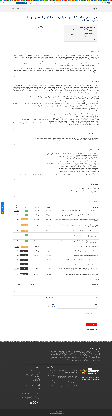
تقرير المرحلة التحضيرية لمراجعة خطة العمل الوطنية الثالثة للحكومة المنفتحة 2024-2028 (67, 377)
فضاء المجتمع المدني (45, 3)
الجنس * (53, 304)
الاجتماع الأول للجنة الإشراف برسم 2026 (68, 386)
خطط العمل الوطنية (62, 3)
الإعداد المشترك (51, 373)
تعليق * (95, 311)
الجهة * (95, 304)
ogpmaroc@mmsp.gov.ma (31, 389)
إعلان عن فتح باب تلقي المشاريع (70, 382)
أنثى (49, 306)
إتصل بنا (31, 3)
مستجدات (73, 3)
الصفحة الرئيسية (27, 9)
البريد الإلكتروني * (50, 298)
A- (2, 208)
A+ (2, 204)
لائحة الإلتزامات (20, 9)
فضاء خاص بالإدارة (20, 3)
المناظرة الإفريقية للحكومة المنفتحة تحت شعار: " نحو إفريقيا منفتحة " (67, 371)
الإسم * (95, 298)
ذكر (53, 306)
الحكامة (54, 3)
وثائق (36, 3)
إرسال (91, 324)
